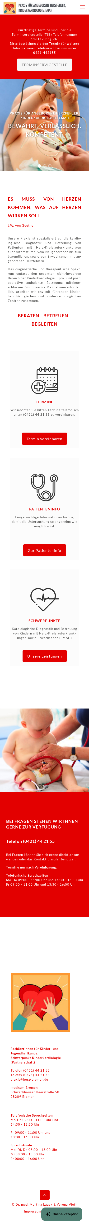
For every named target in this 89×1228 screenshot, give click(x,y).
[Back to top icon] (45, 1195)
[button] (39, 166)
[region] (44, 125)
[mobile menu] (83, 7)
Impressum (32, 1211)
